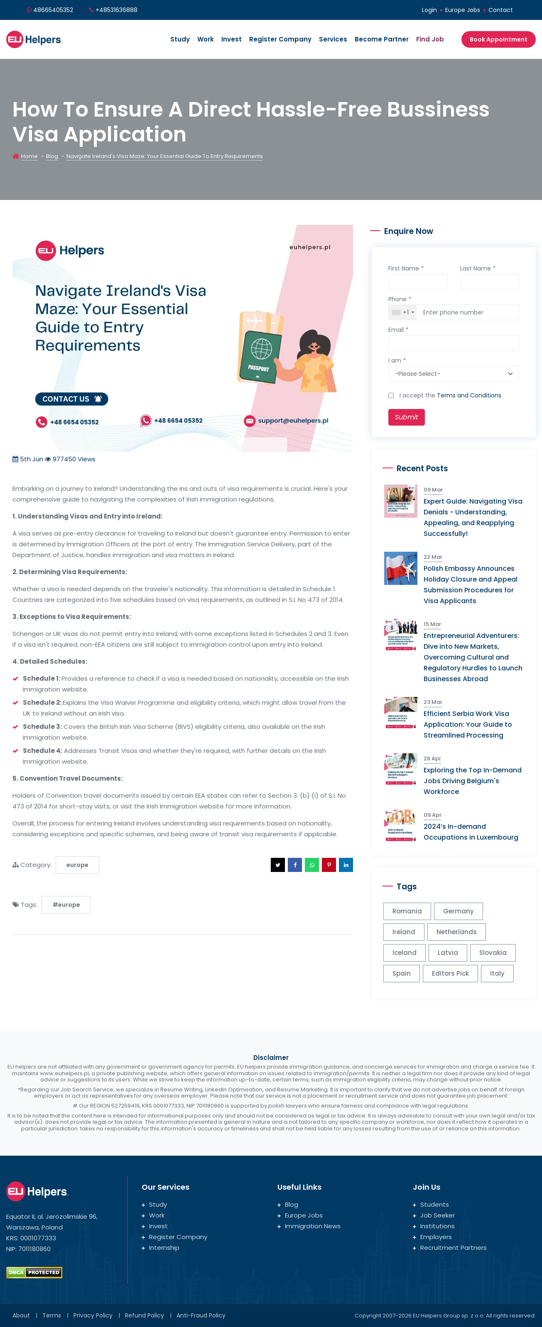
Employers (432, 1236)
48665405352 (53, 10)
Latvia (448, 952)
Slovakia (493, 952)
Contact (500, 10)
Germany (458, 911)
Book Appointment (498, 39)
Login (429, 10)
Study (180, 39)
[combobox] (403, 312)
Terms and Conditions (469, 395)
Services (333, 39)
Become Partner (382, 39)
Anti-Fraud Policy (201, 1315)
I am (397, 360)
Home (29, 156)
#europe (66, 905)
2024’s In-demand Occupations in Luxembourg (471, 832)
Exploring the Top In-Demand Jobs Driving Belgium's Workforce (473, 780)
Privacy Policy (93, 1315)
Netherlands (457, 932)
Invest (231, 39)
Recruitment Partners (450, 1247)
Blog (52, 156)
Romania (407, 911)
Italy (497, 973)
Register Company (280, 39)
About (21, 1315)
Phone (399, 299)
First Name (406, 268)
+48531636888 (116, 10)
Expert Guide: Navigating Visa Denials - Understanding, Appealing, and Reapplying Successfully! (473, 517)
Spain (401, 973)
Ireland (403, 932)
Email (398, 330)
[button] (278, 865)
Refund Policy (144, 1315)
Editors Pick (450, 973)
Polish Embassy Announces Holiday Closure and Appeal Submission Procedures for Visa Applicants (470, 585)
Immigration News (309, 1226)
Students (431, 1204)
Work (205, 39)
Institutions (434, 1226)
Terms (51, 1315)
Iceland (404, 952)
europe (77, 865)
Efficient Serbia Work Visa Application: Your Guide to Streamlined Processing (468, 724)
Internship (160, 1247)
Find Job (430, 39)
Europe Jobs (462, 10)
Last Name (477, 268)
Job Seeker (434, 1215)
